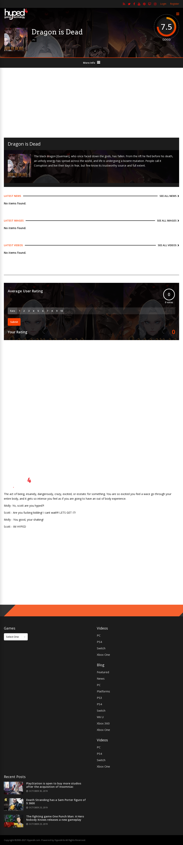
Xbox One (103, 655)
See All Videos (167, 245)
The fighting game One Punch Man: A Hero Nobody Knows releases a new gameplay (55, 818)
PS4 (99, 642)
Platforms (103, 691)
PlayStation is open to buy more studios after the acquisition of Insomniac (53, 785)
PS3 (99, 698)
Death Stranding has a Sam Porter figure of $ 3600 (56, 801)
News (101, 678)
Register (174, 3)
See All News (168, 196)
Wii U (100, 717)
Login (163, 3)
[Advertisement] (91, 103)
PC (34, 39)
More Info (89, 62)
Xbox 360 (103, 723)
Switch (101, 648)
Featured (103, 672)
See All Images (167, 220)
